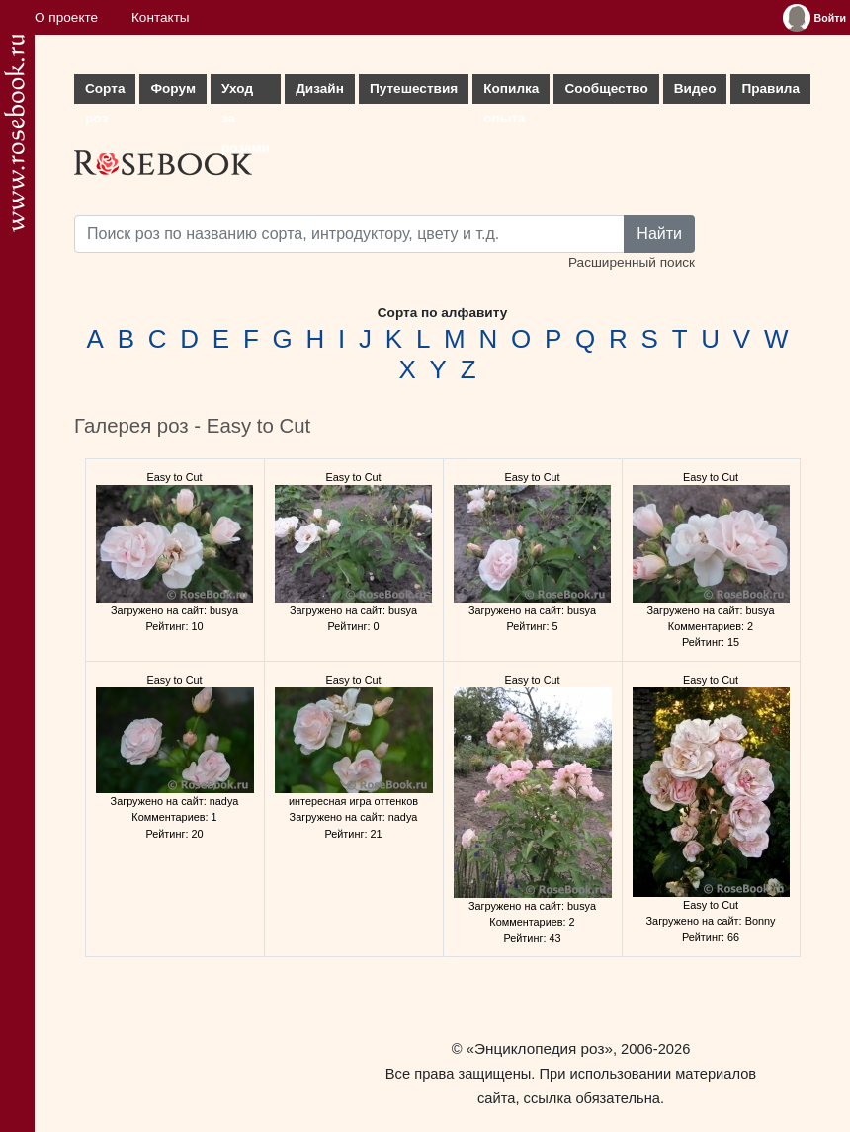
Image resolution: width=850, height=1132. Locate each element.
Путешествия (414, 88)
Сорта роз (105, 92)
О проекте (66, 17)
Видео (695, 88)
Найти (659, 233)
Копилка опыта (511, 92)
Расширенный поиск (631, 262)
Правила (770, 88)
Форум (172, 88)
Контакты (160, 17)
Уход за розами (245, 92)
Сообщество (605, 88)
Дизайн (320, 88)
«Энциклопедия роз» (540, 1048)
